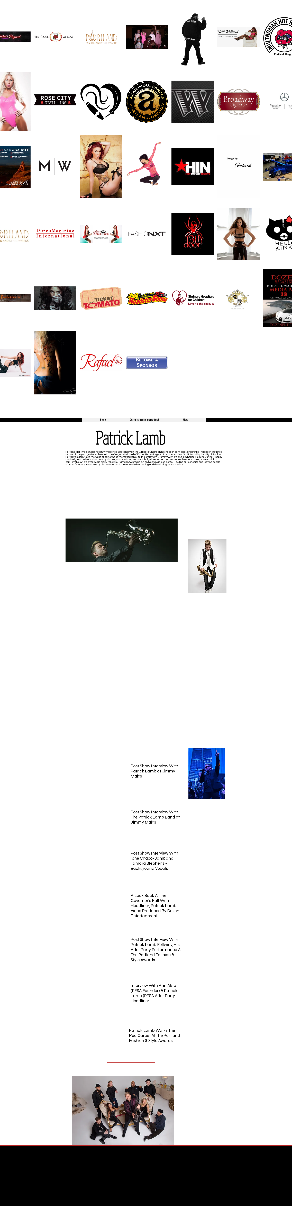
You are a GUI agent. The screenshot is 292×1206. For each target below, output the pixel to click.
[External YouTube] (191, 492)
